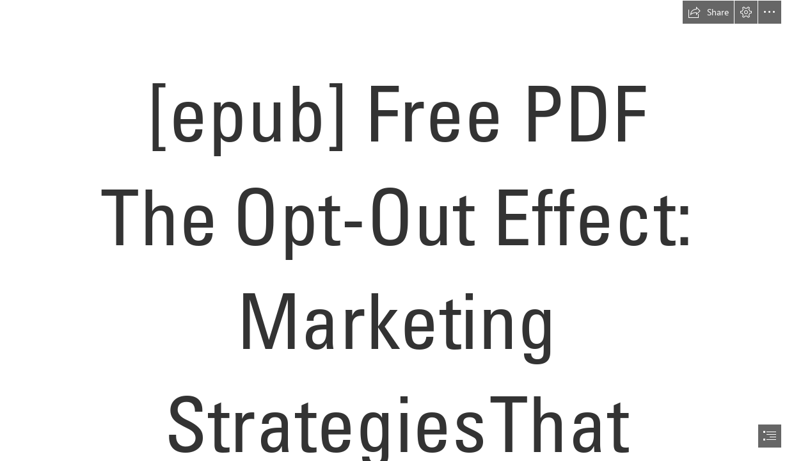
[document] (397, 230)
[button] (708, 12)
